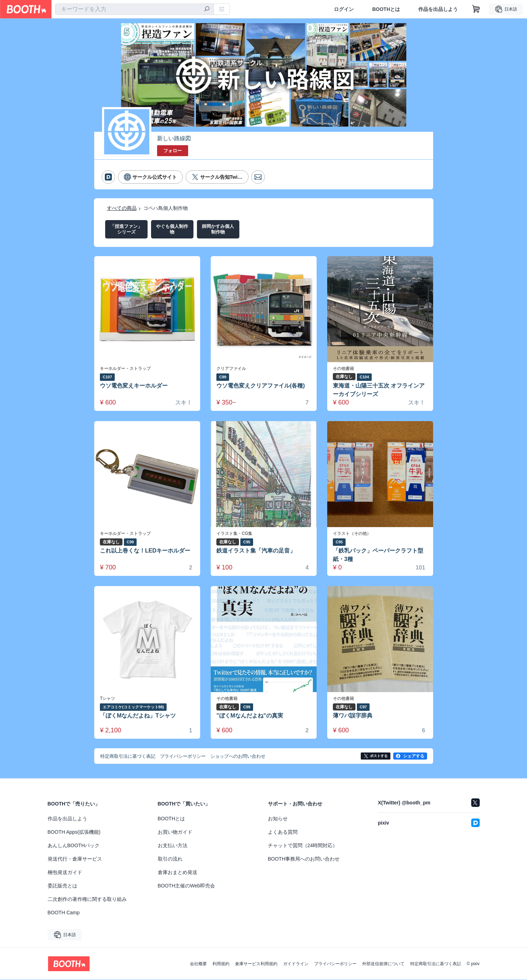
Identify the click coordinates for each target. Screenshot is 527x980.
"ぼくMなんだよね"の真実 (250, 716)
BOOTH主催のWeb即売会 (186, 886)
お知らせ (278, 819)
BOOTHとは (386, 9)
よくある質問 (283, 832)
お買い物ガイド (175, 832)
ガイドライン (296, 964)
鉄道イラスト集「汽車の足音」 (256, 551)
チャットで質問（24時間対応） (303, 846)
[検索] (207, 9)
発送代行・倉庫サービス (75, 859)
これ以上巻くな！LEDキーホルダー (145, 551)
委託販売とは (62, 886)
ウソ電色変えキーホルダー (134, 386)
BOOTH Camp (64, 913)
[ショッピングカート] (476, 9)
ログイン (344, 9)
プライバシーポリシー (335, 964)
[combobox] (134, 9)
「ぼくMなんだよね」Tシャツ (138, 716)
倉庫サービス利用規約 (256, 964)
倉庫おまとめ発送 (177, 872)
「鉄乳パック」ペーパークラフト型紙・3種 (378, 555)
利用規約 (220, 964)
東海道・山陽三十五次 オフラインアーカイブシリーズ (379, 390)
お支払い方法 (172, 846)
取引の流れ (170, 859)
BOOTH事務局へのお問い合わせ (304, 859)
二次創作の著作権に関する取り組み (87, 899)
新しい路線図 (174, 138)
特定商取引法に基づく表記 (435, 964)
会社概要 (198, 964)
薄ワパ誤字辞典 (353, 716)
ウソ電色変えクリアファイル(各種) (261, 386)
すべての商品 (122, 208)
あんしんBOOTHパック (74, 846)
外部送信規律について (383, 964)
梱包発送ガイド (65, 872)
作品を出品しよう (438, 9)
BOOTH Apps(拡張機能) (74, 832)
